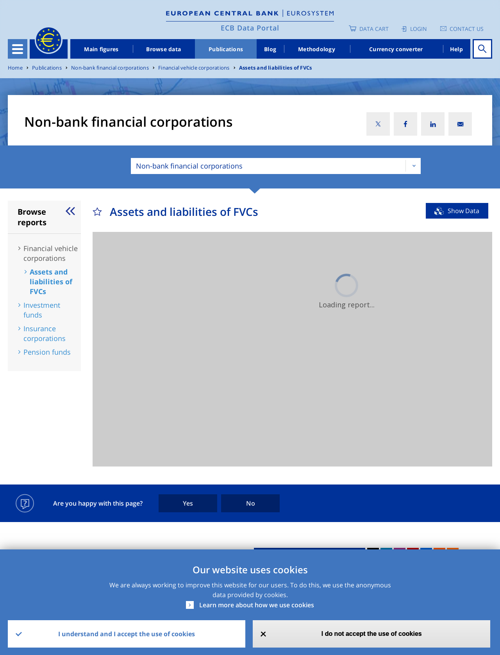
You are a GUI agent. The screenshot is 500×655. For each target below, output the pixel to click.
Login (418, 28)
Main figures (101, 49)
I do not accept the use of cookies (371, 633)
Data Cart (374, 28)
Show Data (463, 210)
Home (15, 68)
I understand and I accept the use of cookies (126, 634)
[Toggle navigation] (17, 49)
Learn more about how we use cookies (256, 605)
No (250, 503)
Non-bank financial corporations (110, 68)
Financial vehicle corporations (193, 68)
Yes (188, 503)
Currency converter (396, 49)
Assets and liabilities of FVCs (275, 68)
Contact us (467, 28)
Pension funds (47, 352)
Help (456, 49)
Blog (270, 49)
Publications (226, 49)
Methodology (316, 49)
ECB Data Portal (250, 27)
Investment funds (41, 309)
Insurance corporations (44, 333)
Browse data (163, 49)
